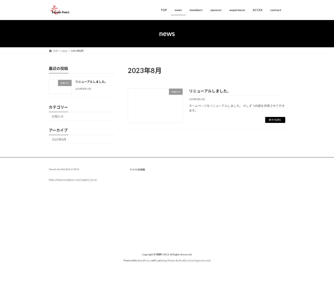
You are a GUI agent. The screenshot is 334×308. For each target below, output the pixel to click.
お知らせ (58, 116)
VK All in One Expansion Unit (194, 260)
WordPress (144, 260)
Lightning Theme (166, 260)
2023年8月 (59, 139)
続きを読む (275, 119)
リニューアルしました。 (210, 91)
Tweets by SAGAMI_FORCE (64, 169)
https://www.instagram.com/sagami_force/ (73, 179)
